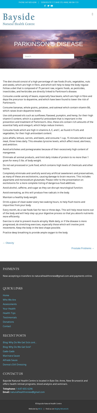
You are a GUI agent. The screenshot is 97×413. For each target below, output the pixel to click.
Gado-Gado (8, 351)
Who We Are (9, 299)
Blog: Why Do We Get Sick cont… (20, 342)
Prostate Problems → (82, 248)
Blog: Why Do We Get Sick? (17, 346)
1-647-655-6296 (24, 388)
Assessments (10, 304)
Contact (7, 326)
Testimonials (10, 317)
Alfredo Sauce (10, 360)
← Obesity (8, 242)
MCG (40, 409)
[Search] (48, 56)
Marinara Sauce (11, 355)
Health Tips (9, 313)
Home (6, 295)
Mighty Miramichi (61, 409)
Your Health (9, 308)
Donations (8, 321)
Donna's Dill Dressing (14, 364)
